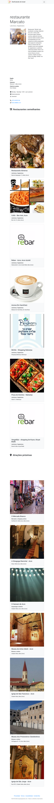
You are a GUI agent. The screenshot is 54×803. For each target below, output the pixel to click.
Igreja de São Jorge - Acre (21, 782)
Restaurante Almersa (19, 171)
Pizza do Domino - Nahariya (21, 395)
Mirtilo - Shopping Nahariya (21, 350)
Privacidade (17, 796)
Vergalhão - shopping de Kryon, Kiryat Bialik (25, 441)
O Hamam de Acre (18, 604)
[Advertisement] (27, 10)
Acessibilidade (29, 796)
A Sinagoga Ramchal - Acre (21, 561)
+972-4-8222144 (16, 100)
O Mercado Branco (18, 516)
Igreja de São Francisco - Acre (22, 694)
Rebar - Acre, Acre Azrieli (20, 260)
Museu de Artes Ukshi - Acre (22, 649)
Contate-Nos (37, 796)
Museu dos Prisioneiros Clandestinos (25, 737)
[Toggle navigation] (44, 2)
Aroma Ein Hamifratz (19, 305)
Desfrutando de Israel (18, 2)
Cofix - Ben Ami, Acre (19, 215)
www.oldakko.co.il (16, 102)
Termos (23, 796)
